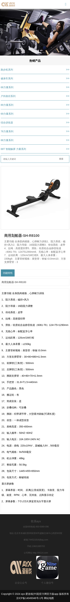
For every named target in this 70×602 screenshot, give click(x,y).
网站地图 (49, 598)
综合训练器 (7, 122)
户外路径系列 (8, 96)
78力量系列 (7, 131)
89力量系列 (7, 105)
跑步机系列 (7, 69)
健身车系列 (7, 78)
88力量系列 (7, 140)
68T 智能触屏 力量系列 (13, 149)
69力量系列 (7, 113)
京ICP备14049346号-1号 (29, 598)
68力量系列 (7, 87)
